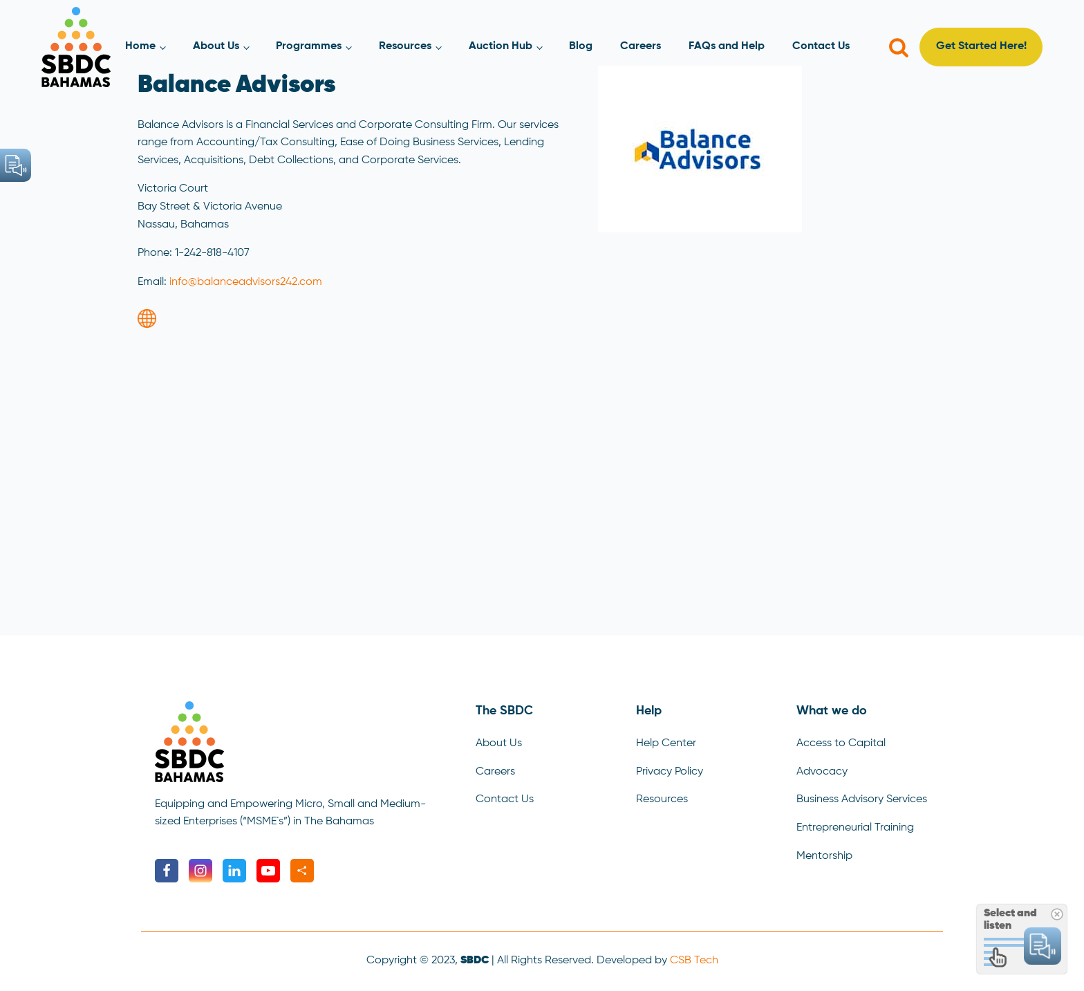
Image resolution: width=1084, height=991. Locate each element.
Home (140, 46)
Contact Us (821, 46)
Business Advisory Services (861, 799)
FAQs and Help (727, 46)
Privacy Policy (669, 771)
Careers (640, 46)
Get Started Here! (981, 46)
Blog (580, 46)
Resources (405, 46)
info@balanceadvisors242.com (245, 282)
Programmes (309, 46)
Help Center (666, 743)
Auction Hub (500, 46)
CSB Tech (694, 960)
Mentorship (824, 856)
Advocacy (822, 771)
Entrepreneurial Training (855, 827)
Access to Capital (841, 743)
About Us (216, 46)
